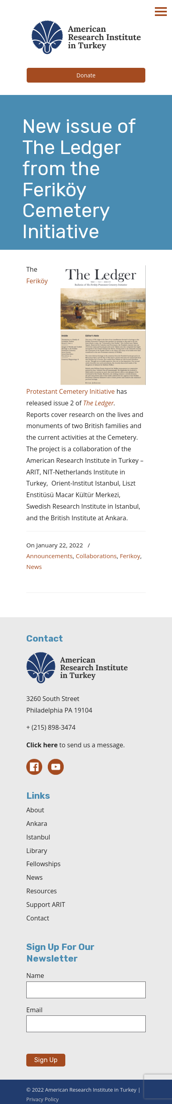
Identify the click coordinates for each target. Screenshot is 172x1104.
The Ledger (98, 403)
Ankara (36, 823)
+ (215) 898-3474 (51, 727)
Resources (41, 891)
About (35, 810)
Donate (86, 75)
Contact (37, 918)
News (34, 567)
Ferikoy (130, 556)
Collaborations (96, 556)
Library (36, 850)
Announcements (49, 556)
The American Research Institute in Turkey (86, 37)
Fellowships (43, 863)
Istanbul (38, 837)
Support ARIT (45, 904)
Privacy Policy (42, 1099)
